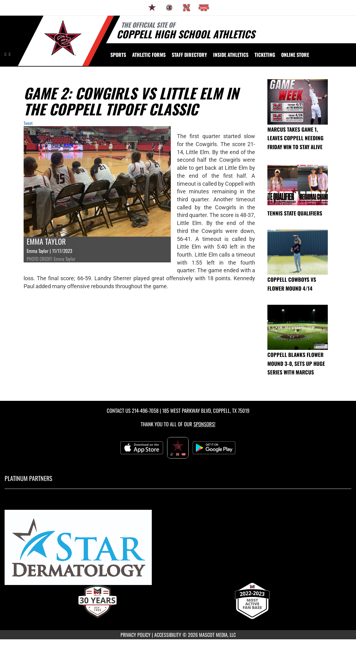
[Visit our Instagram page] (6, 54)
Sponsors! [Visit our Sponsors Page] (204, 424)
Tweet (28, 123)
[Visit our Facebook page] (9, 54)
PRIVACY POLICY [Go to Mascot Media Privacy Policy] (136, 634)
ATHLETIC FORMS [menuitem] (149, 54)
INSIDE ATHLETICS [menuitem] (230, 54)
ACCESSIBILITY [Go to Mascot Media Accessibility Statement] (167, 634)
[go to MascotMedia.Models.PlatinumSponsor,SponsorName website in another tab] (178, 550)
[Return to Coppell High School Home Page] (63, 40)
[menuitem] (152, 7)
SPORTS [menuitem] (118, 54)
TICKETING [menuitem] (265, 54)
